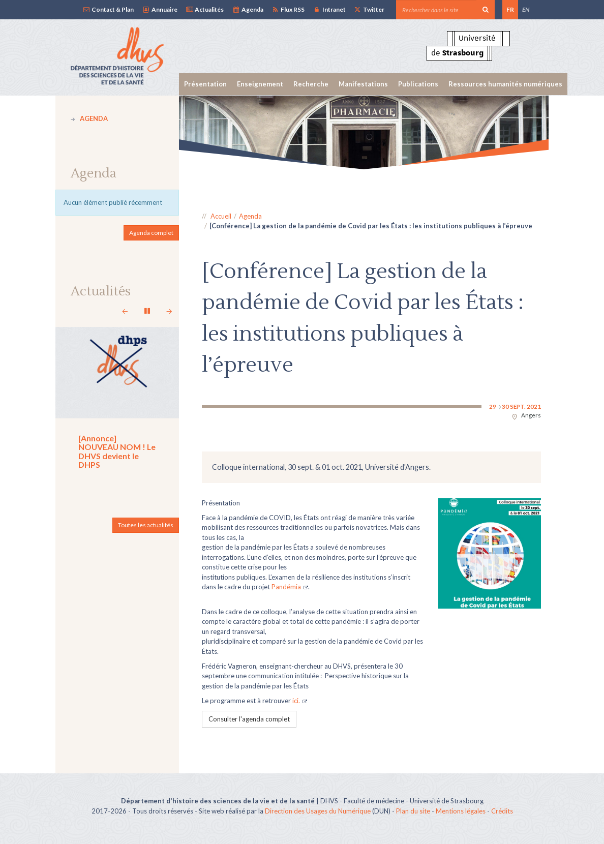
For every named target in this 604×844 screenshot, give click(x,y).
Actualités (205, 9)
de (457, 53)
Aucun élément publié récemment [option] (113, 202)
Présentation (205, 84)
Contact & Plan (108, 9)
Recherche (310, 84)
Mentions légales (461, 811)
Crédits (502, 811)
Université (477, 38)
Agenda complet (151, 232)
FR (510, 9)
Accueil (220, 216)
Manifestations (363, 84)
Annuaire (159, 9)
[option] (364, 132)
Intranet (329, 9)
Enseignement (260, 84)
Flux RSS (288, 9)
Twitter (369, 9)
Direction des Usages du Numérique (318, 811)
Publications (418, 84)
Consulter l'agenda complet (249, 719)
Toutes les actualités (145, 525)
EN (525, 9)
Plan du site (413, 811)
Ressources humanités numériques (505, 84)
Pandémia (286, 587)
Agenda (247, 9)
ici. (296, 701)
